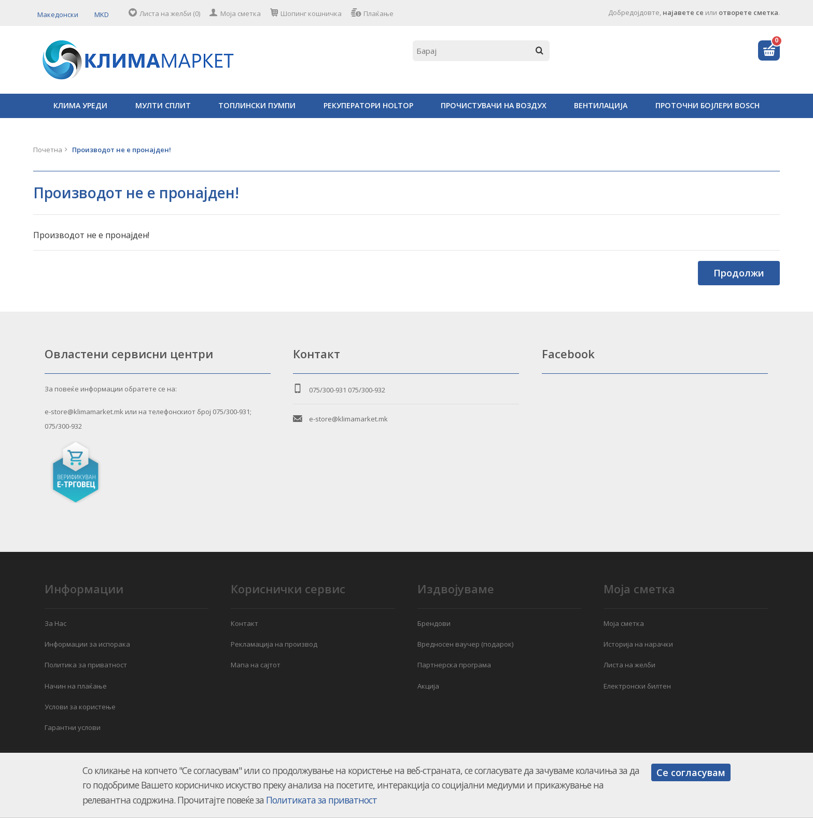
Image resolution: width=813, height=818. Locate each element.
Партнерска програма (454, 664)
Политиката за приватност (321, 800)
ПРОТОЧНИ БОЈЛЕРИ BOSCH (707, 105)
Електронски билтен (637, 686)
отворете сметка (748, 12)
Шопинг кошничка (311, 13)
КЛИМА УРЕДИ (80, 105)
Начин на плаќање (76, 686)
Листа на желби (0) (169, 13)
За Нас (55, 623)
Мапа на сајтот (256, 664)
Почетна (47, 149)
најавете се (683, 12)
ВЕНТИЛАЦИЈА (600, 105)
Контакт (244, 623)
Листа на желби (629, 664)
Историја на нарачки (638, 644)
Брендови (434, 623)
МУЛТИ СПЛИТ (163, 105)
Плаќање (378, 13)
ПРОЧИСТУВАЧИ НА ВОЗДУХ (493, 105)
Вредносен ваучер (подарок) (465, 644)
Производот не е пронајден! (121, 149)
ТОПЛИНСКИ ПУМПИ (257, 105)
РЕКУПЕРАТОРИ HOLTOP (368, 105)
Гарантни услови (73, 727)
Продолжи (738, 273)
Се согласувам (690, 772)
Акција (428, 686)
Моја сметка (240, 13)
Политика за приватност (86, 664)
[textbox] (481, 50)
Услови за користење (80, 706)
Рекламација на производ (274, 644)
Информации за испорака (87, 644)
